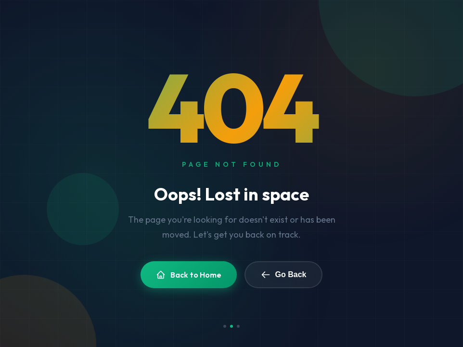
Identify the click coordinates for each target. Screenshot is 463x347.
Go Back (284, 275)
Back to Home (188, 275)
